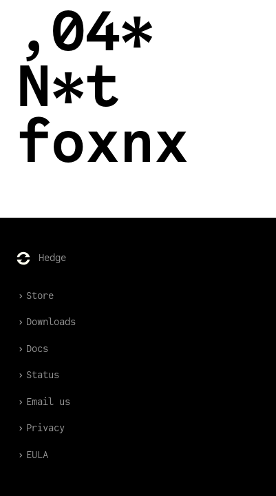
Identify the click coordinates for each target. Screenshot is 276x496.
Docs (32, 349)
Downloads (46, 322)
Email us (43, 402)
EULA (32, 455)
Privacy (41, 428)
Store (35, 296)
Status (38, 375)
